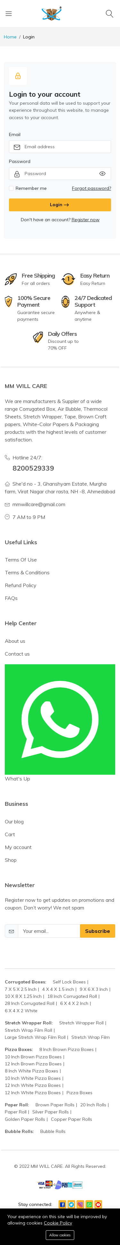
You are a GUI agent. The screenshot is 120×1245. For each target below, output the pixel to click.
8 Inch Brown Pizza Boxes (66, 1049)
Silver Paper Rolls (50, 1112)
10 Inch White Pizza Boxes (33, 1078)
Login (60, 205)
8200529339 (33, 468)
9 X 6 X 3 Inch (94, 989)
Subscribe (97, 931)
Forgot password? (91, 188)
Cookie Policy (58, 1223)
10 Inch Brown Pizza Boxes (33, 1057)
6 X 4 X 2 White (21, 1011)
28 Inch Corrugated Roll (29, 1003)
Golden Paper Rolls (25, 1119)
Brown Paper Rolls (55, 1105)
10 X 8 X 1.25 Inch (23, 996)
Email (14, 134)
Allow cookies (60, 1235)
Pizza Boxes (79, 1092)
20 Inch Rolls (93, 1105)
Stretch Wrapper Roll (81, 1023)
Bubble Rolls (53, 1131)
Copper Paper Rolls (71, 1119)
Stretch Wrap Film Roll (28, 1030)
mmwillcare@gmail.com (38, 504)
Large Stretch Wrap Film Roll (35, 1037)
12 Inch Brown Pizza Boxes (33, 1064)
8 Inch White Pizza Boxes (31, 1071)
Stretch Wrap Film (90, 1037)
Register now (86, 219)
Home (10, 37)
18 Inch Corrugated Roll (72, 996)
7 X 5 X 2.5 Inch (20, 989)
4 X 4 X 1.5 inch (58, 989)
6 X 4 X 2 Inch (74, 1003)
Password (19, 161)
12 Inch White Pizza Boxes (33, 1085)
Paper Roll (16, 1112)
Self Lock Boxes (69, 982)
